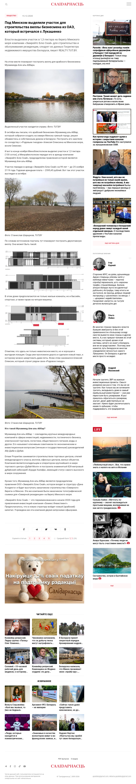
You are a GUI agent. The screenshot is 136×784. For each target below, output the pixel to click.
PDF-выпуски (63, 759)
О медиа (74, 759)
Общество (11, 16)
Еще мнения (112, 417)
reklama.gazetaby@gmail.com (120, 776)
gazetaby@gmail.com (101, 776)
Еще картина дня (112, 243)
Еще (112, 586)
